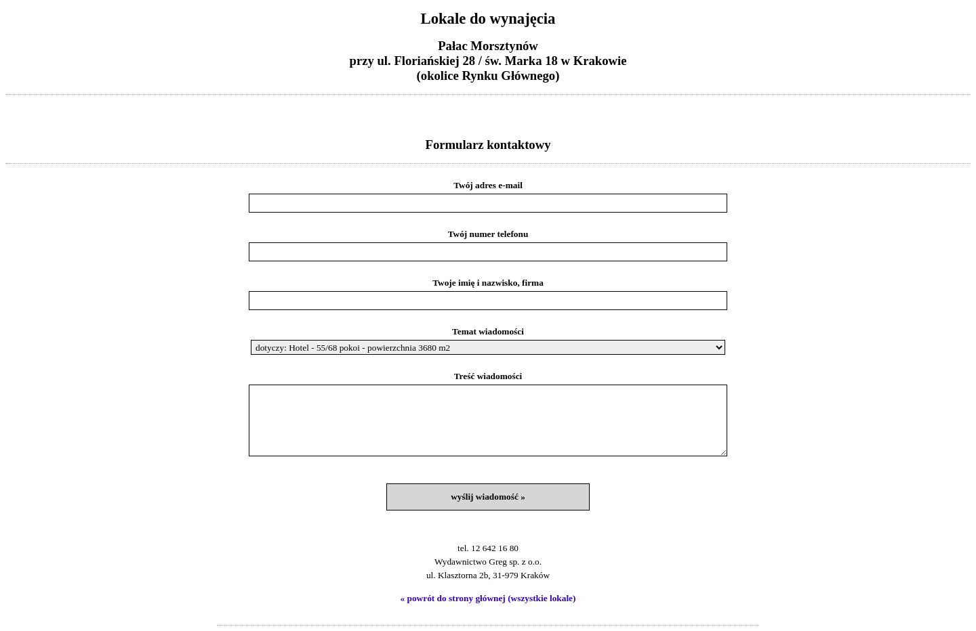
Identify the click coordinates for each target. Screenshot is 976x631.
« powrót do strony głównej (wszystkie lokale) (488, 598)
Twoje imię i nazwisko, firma (488, 283)
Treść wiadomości (488, 376)
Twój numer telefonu (488, 234)
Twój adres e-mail (488, 185)
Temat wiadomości (488, 331)
